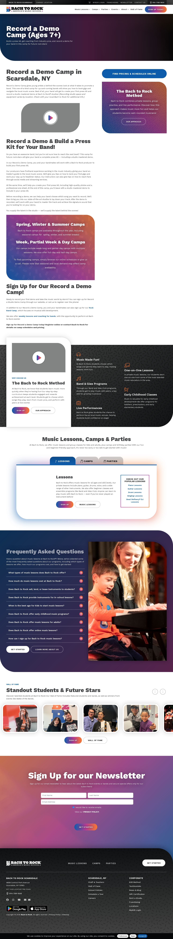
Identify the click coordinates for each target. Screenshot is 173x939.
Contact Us (139, 2)
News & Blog (135, 890)
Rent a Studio (135, 898)
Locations (133, 906)
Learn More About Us (47, 649)
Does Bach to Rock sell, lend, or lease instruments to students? (45, 589)
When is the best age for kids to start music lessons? (45, 605)
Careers (92, 898)
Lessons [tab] (62, 461)
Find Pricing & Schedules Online (134, 73)
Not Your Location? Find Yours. (18, 889)
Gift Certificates (137, 894)
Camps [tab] (86, 461)
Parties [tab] (110, 461)
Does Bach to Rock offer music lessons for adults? (45, 622)
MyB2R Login (98, 2)
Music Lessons (81, 9)
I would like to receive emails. (87, 807)
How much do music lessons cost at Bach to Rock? (45, 581)
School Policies (95, 890)
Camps (95, 9)
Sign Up (21, 410)
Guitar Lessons (135, 489)
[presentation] (86, 818)
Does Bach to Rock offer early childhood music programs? (45, 614)
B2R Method (134, 882)
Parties (104, 9)
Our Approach (133, 122)
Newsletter (126, 2)
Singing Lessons (135, 496)
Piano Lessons (135, 485)
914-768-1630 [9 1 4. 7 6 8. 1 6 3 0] (157, 2)
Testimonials (135, 886)
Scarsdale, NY (97, 878)
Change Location (44, 2)
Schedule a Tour (95, 894)
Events (114, 9)
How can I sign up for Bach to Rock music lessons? (45, 638)
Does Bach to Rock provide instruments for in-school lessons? (45, 597)
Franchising (112, 2)
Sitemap (65, 915)
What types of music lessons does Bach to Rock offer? (45, 572)
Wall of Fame (136, 9)
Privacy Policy (55, 915)
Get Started (18, 649)
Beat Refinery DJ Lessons (134, 500)
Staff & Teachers (96, 882)
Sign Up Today (155, 9)
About (124, 9)
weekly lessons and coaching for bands (37, 316)
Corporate (136, 878)
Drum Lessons (135, 492)
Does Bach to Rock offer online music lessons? (45, 630)
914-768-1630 (15, 893)
